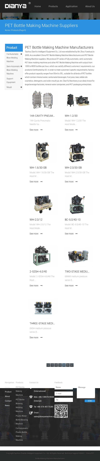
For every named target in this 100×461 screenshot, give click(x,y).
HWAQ (81, 453)
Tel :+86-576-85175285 (43, 407)
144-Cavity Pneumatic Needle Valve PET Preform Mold (42, 115)
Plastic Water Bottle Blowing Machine (22, 420)
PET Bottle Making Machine (20, 391)
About (7, 396)
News (7, 405)
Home (38, 6)
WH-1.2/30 (71, 115)
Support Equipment (14, 80)
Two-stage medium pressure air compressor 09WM (77, 271)
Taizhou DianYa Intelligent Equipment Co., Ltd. (31, 453)
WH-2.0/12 (36, 219)
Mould (14, 86)
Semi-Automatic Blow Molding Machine (14, 70)
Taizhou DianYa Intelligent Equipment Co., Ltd (43, 52)
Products (53, 6)
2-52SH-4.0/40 (38, 271)
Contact (8, 401)
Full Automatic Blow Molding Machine (14, 57)
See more (36, 130)
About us (90, 6)
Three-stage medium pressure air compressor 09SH (42, 323)
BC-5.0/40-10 (72, 219)
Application (71, 6)
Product (8, 392)
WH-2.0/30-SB (73, 167)
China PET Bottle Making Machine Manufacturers (61, 55)
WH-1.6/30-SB (38, 167)
